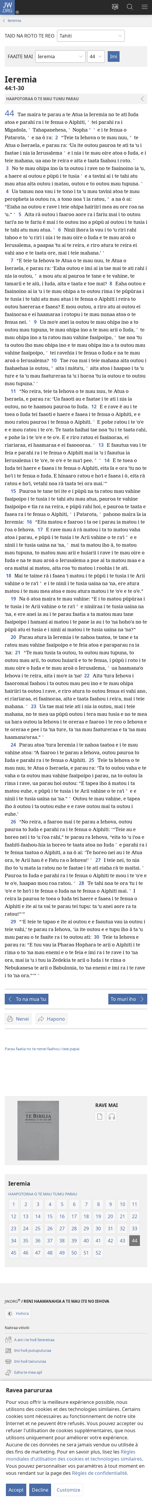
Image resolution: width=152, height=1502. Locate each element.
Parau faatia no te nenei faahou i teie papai (42, 1048)
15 (14, 491)
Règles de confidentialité (99, 1473)
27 (98, 860)
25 (92, 760)
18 (9, 575)
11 (14, 391)
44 (10, 113)
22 (87, 675)
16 (30, 522)
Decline (40, 1490)
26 (14, 821)
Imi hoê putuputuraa (28, 1350)
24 (14, 745)
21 (18, 652)
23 (34, 706)
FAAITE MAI (20, 56)
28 (82, 883)
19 (14, 598)
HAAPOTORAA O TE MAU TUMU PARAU (42, 1194)
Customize (68, 1490)
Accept (16, 1490)
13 (101, 445)
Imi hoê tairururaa (25, 1361)
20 (14, 637)
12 (94, 406)
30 (97, 937)
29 (14, 921)
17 (40, 529)
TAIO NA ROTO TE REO (30, 36)
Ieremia (14, 20)
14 (107, 460)
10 (54, 360)
